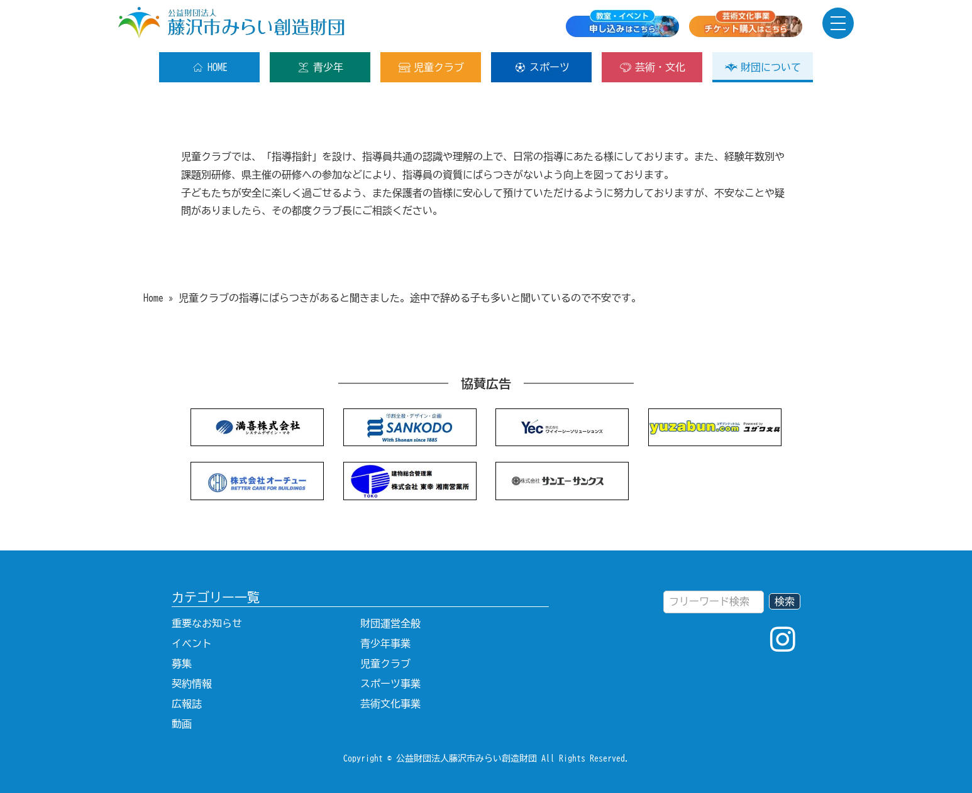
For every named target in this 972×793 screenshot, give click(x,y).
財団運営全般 (390, 623)
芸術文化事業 (390, 704)
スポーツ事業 (390, 684)
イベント (192, 643)
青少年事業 (385, 643)
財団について (763, 67)
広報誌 (187, 704)
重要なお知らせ (207, 623)
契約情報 (192, 684)
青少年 (320, 67)
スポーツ (542, 67)
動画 (182, 724)
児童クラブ (431, 67)
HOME (210, 67)
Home (153, 298)
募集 (182, 664)
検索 (785, 601)
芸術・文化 (652, 67)
